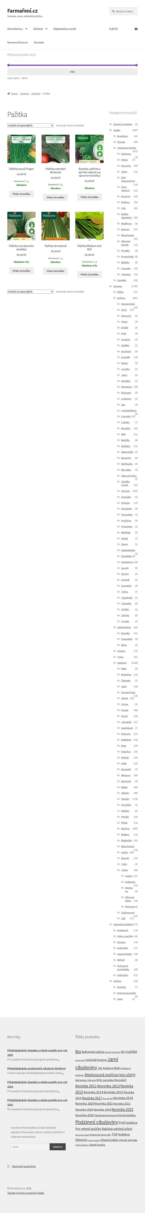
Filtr (72, 71)
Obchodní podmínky (24, 1166)
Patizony (130, 906)
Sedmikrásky (128, 550)
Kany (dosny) (125, 188)
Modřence (126, 223)
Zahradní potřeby (122, 924)
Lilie (123, 208)
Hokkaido (130, 882)
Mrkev (124, 787)
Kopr (123, 745)
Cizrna (124, 704)
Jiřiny (124, 171)
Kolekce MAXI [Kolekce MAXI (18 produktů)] (111, 1068)
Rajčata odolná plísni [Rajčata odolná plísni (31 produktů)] (117, 1129)
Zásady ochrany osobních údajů (25, 1193)
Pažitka (125, 810)
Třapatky (126, 603)
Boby (124, 668)
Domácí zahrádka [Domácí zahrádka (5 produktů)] (112, 1052)
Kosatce (125, 196)
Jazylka (125, 369)
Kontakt (39, 42)
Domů (14, 93)
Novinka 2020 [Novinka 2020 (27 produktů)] (84, 1103)
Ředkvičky (126, 840)
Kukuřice (126, 751)
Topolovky (127, 597)
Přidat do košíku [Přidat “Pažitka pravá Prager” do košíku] (21, 193)
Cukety (129, 876)
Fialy (123, 333)
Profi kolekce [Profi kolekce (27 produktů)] (128, 1123)
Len (123, 404)
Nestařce (126, 457)
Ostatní (125, 491)
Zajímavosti (128, 912)
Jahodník (126, 722)
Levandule (126, 639)
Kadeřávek (127, 728)
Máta (124, 645)
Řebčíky (125, 262)
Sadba (116, 130)
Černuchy (126, 315)
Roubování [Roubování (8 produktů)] (95, 1134)
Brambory (122, 136)
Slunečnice (127, 562)
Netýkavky (127, 463)
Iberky (124, 363)
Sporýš (125, 568)
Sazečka (121, 280)
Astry (124, 309)
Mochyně (126, 781)
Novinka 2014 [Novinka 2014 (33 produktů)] (93, 1092)
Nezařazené (127, 235)
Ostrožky (126, 497)
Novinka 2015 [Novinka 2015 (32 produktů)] (113, 1092)
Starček (125, 579)
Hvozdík (125, 357)
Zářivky (125, 615)
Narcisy (125, 229)
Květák (125, 757)
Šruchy (125, 573)
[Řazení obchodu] (30, 125)
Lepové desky (124, 954)
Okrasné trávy (129, 475)
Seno (120, 999)
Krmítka (121, 987)
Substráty (122, 975)
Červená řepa (128, 692)
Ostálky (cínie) (125, 483)
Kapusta (125, 733)
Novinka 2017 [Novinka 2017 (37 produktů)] (92, 1098)
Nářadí (121, 959)
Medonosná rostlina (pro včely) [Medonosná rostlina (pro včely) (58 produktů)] (110, 1074)
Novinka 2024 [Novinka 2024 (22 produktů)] (102, 1110)
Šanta (124, 544)
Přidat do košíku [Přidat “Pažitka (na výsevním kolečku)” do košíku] (21, 270)
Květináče (122, 948)
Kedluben (126, 739)
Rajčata (125, 828)
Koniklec (125, 381)
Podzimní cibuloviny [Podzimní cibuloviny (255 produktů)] (96, 1122)
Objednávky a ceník (64, 28)
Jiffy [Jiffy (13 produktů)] (100, 1068)
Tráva (120, 656)
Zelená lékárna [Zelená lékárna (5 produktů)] (81, 1145)
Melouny (125, 775)
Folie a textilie (125, 936)
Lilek (123, 763)
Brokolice (126, 674)
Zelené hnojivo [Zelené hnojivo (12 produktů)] (97, 1144)
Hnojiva (121, 942)
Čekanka (125, 680)
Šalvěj (124, 538)
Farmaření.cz (22, 10)
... (59, 1059)
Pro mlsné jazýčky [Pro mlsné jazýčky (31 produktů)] (88, 1129)
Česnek (121, 141)
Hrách (124, 716)
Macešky (125, 428)
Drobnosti (122, 930)
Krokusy (125, 202)
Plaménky (126, 508)
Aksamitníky (128, 303)
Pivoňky (125, 250)
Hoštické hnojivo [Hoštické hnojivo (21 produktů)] (96, 1060)
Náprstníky (127, 451)
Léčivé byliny (124, 627)
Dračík (124, 327)
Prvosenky (126, 526)
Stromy (121, 650)
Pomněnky (127, 514)
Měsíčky (125, 440)
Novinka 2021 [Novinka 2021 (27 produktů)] (103, 1103)
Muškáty (125, 446)
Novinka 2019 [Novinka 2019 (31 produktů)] (123, 1098)
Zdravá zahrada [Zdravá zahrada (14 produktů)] (128, 1140)
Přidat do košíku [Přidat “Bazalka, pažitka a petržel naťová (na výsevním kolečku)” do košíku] (89, 197)
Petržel (125, 816)
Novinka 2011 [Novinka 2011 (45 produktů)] (86, 1086)
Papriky (125, 798)
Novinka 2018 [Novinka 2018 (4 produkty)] (108, 1098)
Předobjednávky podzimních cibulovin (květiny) (36, 1068)
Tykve (124, 870)
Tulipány (126, 274)
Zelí (123, 918)
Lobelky (125, 422)
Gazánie (125, 339)
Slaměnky (126, 556)
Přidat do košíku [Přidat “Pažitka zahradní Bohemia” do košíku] (55, 197)
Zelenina (35, 93)
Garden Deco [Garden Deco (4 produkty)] (80, 1060)
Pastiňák (126, 804)
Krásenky (126, 392)
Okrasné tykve (129, 899)
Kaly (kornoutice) (128, 179)
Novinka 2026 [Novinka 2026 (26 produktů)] (84, 1115)
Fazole (124, 710)
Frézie (124, 159)
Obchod (38, 28)
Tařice (124, 591)
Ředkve (125, 834)
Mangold (126, 769)
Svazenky (126, 585)
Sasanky (125, 268)
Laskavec (126, 398)
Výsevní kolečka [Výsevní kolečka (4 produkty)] (94, 1140)
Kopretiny (126, 386)
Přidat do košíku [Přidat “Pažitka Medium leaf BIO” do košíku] (89, 274)
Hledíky (125, 345)
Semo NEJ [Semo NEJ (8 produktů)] (106, 1134)
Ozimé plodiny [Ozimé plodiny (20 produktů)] (127, 1115)
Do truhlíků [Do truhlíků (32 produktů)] (129, 1052)
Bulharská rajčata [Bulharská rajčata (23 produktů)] (93, 1052)
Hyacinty (126, 165)
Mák (123, 434)
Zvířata (117, 981)
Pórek (124, 822)
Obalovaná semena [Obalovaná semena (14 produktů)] (105, 1115)
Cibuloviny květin (126, 147)
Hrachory (126, 351)
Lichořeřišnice (128, 410)
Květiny (121, 298)
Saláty (124, 852)
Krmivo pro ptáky (126, 993)
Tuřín (124, 864)
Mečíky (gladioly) (126, 215)
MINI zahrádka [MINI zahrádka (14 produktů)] (105, 1080)
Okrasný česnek (125, 243)
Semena (24, 93)
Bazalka (125, 633)
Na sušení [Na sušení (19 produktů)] (120, 1080)
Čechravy (126, 153)
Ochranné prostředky (123, 967)
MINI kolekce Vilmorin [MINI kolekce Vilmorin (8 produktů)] (85, 1080)
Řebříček (125, 532)
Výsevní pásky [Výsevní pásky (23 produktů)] (109, 1140)
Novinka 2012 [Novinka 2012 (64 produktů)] (108, 1085)
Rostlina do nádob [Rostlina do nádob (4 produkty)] (82, 1135)
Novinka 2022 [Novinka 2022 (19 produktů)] (121, 1104)
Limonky (125, 416)
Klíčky (120, 292)
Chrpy (124, 321)
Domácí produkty (122, 124)
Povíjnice (126, 520)
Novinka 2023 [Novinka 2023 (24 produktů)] (84, 1110)
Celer (124, 686)
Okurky (125, 793)
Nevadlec (126, 469)
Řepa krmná (127, 846)
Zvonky (125, 621)
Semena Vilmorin (17, 42)
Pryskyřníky (127, 256)
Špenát (125, 858)
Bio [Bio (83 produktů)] (78, 1051)
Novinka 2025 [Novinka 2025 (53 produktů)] (122, 1109)
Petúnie (125, 502)
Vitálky (125, 609)
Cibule (124, 698)
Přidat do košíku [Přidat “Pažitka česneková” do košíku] (55, 271)
